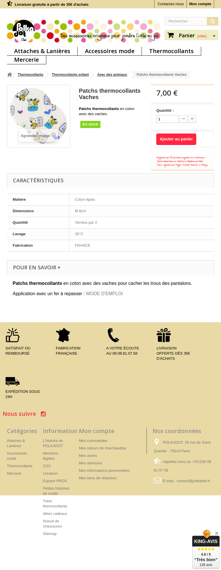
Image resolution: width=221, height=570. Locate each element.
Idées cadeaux (55, 513)
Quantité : (165, 110)
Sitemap (50, 534)
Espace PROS (55, 481)
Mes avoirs (88, 455)
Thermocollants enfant (70, 75)
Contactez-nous (170, 4)
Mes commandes (93, 440)
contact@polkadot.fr (193, 481)
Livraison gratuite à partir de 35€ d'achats (52, 4)
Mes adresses (90, 463)
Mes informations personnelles (104, 470)
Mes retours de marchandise (102, 448)
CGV (47, 466)
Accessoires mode (109, 51)
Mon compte (200, 4)
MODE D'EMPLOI (104, 293)
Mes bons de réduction (98, 478)
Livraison (50, 473)
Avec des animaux (112, 75)
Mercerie (26, 59)
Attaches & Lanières (42, 51)
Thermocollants (171, 51)
